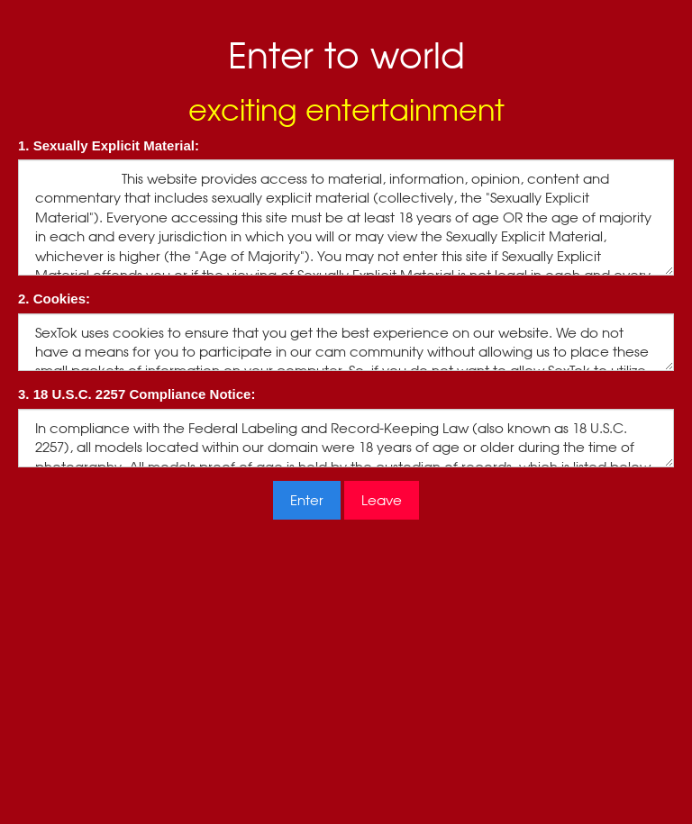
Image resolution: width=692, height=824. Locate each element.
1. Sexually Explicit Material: (108, 145)
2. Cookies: (54, 298)
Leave (381, 500)
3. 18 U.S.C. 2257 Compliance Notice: (136, 394)
